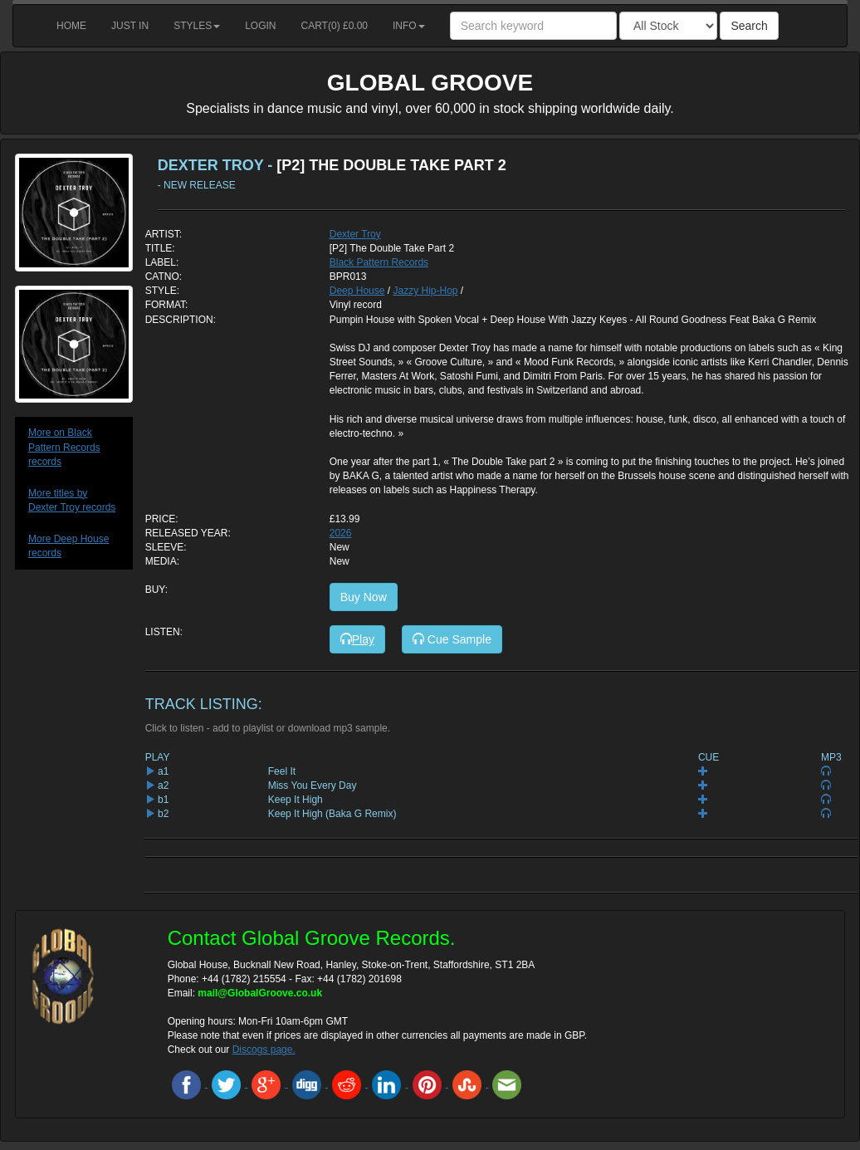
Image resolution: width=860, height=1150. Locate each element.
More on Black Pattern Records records (64, 447)
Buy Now (363, 597)
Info (409, 26)
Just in (130, 26)
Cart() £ (335, 26)
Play (357, 639)
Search (749, 25)
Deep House (357, 290)
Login (260, 26)
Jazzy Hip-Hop (425, 290)
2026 (341, 533)
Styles (196, 26)
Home (71, 26)
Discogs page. (264, 1049)
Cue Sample (452, 639)
